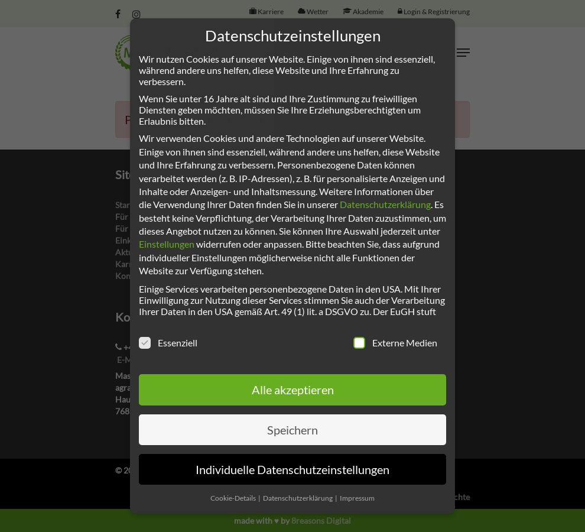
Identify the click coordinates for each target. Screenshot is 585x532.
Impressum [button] (357, 498)
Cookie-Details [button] (233, 498)
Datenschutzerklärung (385, 204)
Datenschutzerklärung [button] (298, 498)
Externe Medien (395, 342)
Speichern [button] (292, 430)
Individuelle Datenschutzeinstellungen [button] (292, 469)
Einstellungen (166, 243)
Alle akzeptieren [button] (293, 389)
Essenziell (168, 342)
